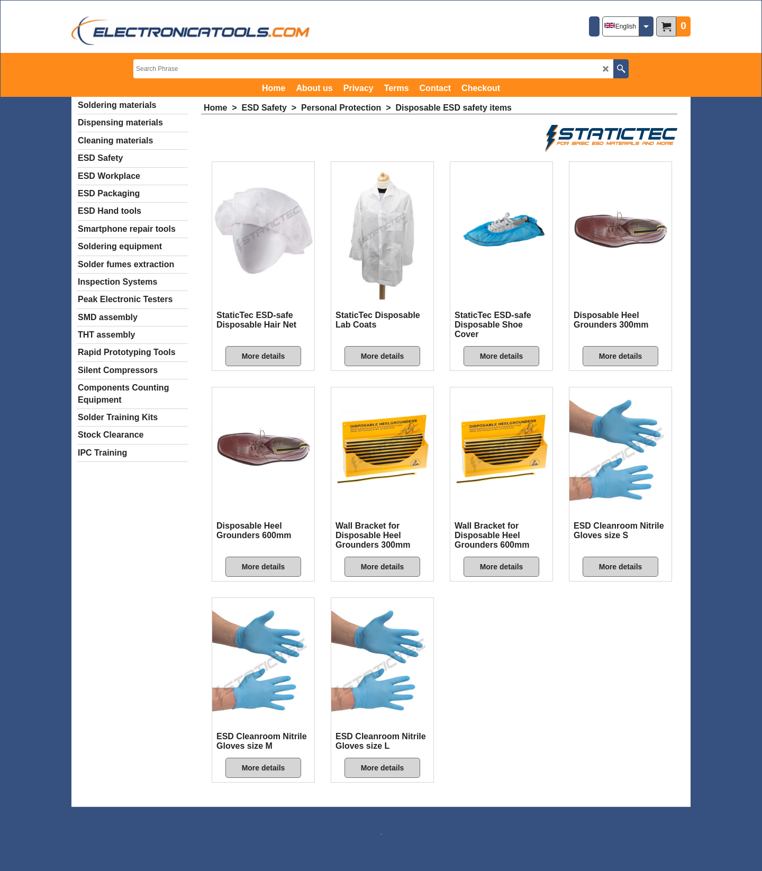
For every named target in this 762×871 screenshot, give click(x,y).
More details (263, 356)
